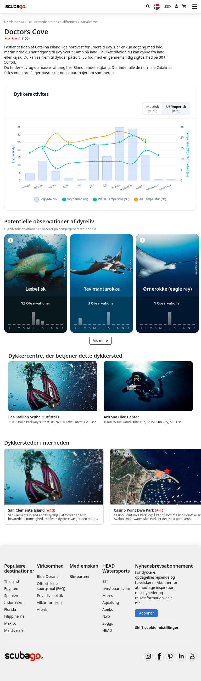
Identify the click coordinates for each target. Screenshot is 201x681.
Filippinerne (14, 616)
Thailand (11, 581)
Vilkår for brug (49, 602)
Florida (10, 609)
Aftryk (42, 609)
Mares (107, 595)
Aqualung (110, 602)
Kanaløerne (89, 22)
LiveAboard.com (116, 588)
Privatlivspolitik (50, 595)
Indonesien (14, 602)
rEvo (106, 616)
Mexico (10, 623)
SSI (105, 581)
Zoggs (107, 623)
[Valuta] (167, 6)
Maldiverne (14, 630)
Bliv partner (80, 576)
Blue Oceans (47, 576)
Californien (68, 22)
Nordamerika (14, 22)
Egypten (11, 588)
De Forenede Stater (42, 22)
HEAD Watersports (116, 568)
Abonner (146, 613)
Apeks (107, 609)
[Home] (15, 6)
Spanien (11, 595)
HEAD (107, 630)
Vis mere (100, 340)
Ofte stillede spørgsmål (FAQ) (51, 586)
